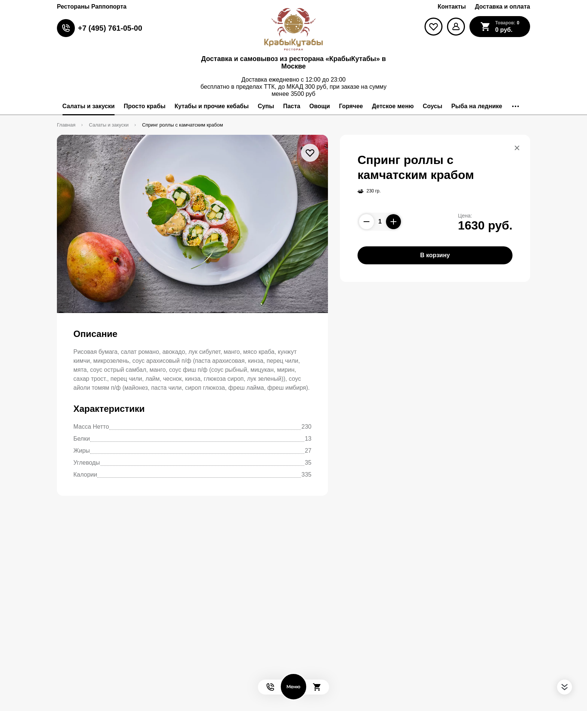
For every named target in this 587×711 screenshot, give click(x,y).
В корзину (435, 255)
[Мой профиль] (456, 27)
